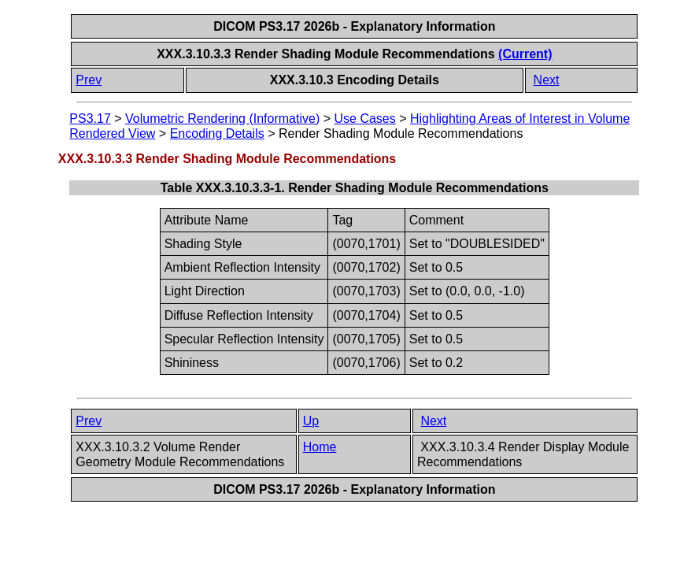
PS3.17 (89, 118)
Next (547, 80)
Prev (89, 80)
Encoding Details (217, 133)
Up (311, 421)
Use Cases (365, 118)
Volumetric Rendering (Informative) (222, 118)
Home (320, 447)
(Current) (525, 54)
